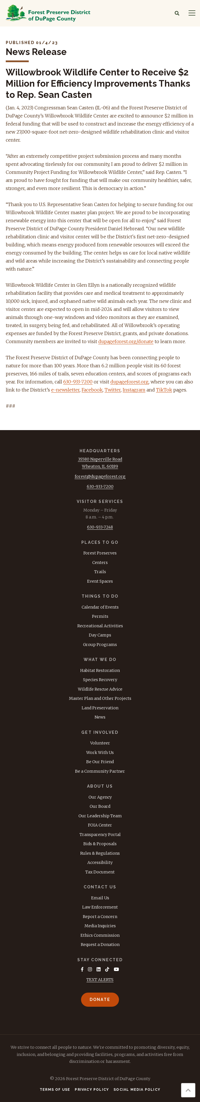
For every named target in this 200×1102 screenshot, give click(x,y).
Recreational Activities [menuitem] (100, 625)
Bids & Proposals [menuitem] (100, 843)
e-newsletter (65, 390)
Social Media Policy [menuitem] (137, 1090)
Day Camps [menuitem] (100, 635)
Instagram (134, 390)
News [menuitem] (100, 717)
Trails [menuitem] (100, 571)
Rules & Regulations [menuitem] (100, 853)
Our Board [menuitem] (100, 806)
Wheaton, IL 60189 (100, 466)
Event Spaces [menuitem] (100, 581)
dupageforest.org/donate (125, 341)
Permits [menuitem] (100, 616)
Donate (100, 999)
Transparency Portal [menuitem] (100, 834)
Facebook (92, 390)
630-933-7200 (78, 382)
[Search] (177, 13)
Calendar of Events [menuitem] (100, 607)
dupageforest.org (129, 382)
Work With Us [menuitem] (100, 752)
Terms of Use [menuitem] (55, 1090)
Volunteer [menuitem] (100, 743)
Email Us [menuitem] (100, 897)
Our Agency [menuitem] (100, 797)
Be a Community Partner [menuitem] (100, 771)
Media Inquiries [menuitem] (100, 925)
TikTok (164, 390)
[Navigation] (192, 13)
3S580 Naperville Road (100, 459)
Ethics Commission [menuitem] (100, 935)
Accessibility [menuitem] (100, 862)
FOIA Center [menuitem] (100, 825)
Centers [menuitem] (100, 562)
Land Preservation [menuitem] (100, 707)
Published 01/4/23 (32, 42)
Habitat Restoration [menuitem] (100, 670)
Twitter (113, 390)
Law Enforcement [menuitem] (100, 907)
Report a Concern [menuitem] (100, 916)
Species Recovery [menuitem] (100, 679)
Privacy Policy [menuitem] (92, 1090)
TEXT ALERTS (100, 979)
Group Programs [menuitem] (100, 644)
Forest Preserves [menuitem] (100, 553)
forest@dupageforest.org (100, 476)
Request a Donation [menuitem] (100, 944)
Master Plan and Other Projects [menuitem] (100, 698)
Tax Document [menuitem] (100, 872)
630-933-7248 (100, 527)
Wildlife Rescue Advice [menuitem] (100, 689)
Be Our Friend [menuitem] (100, 761)
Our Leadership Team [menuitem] (100, 815)
